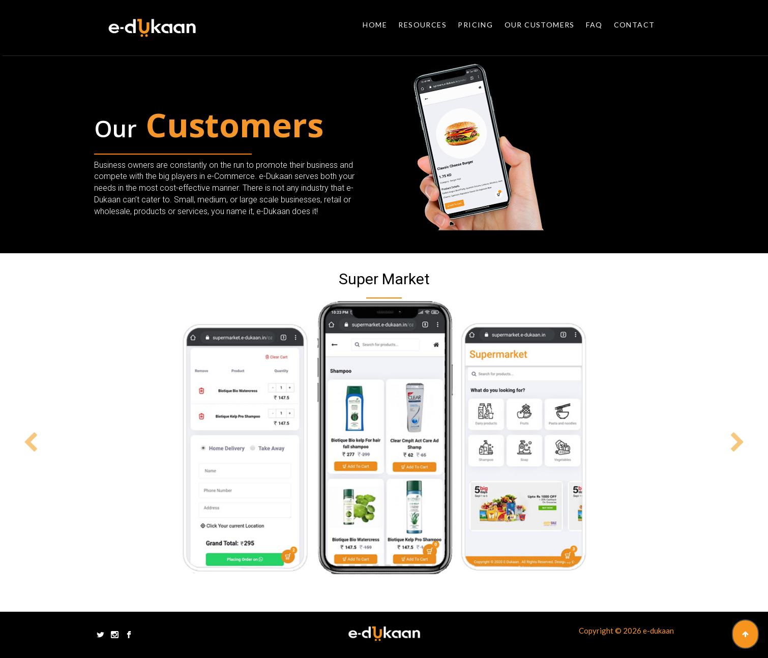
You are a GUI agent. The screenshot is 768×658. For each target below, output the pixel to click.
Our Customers (540, 24)
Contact (634, 24)
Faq (594, 24)
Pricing (475, 24)
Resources (422, 24)
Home (375, 24)
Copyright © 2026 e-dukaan (626, 630)
